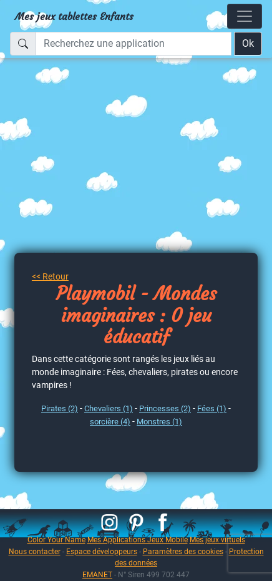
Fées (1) (211, 408)
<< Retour (50, 276)
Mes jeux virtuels (217, 539)
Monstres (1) (159, 421)
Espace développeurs (101, 551)
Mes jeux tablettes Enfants (74, 16)
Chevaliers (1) (108, 408)
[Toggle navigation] (244, 16)
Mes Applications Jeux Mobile (137, 539)
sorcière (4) (110, 421)
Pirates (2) (59, 408)
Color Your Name (56, 539)
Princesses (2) (165, 408)
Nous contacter (35, 551)
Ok (248, 43)
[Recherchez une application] (133, 44)
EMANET (97, 574)
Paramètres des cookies (183, 551)
